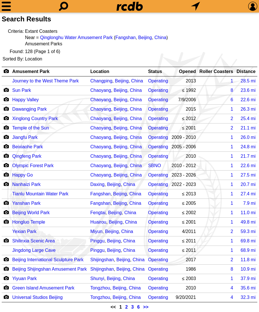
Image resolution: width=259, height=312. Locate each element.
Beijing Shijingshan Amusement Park (49, 269)
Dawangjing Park (29, 109)
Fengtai (97, 212)
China (160, 37)
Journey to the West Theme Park (45, 80)
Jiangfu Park (25, 137)
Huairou (98, 222)
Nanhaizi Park (26, 184)
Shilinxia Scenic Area (33, 240)
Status (155, 71)
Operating (158, 80)
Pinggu (97, 240)
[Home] (130, 6)
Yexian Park (24, 231)
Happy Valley (25, 99)
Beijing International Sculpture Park (47, 259)
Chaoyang (100, 90)
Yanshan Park (26, 203)
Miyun (96, 231)
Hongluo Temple (28, 222)
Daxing (97, 184)
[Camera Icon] (6, 90)
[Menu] (6, 6)
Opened (187, 71)
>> (145, 307)
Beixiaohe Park (27, 146)
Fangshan (125, 37)
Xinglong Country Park (35, 118)
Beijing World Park (31, 212)
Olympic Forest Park (33, 165)
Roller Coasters (216, 71)
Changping (101, 80)
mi (248, 80)
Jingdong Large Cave (34, 250)
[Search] (63, 6)
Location (99, 71)
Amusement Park (31, 71)
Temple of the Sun (30, 127)
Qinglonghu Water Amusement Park (76, 37)
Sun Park (21, 90)
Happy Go (22, 175)
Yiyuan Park (24, 278)
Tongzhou (100, 287)
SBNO (154, 165)
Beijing (145, 37)
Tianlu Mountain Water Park (40, 193)
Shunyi (97, 278)
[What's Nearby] (195, 6)
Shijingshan (102, 259)
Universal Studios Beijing (37, 297)
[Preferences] (252, 6)
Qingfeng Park (26, 156)
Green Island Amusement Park (43, 287)
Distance (246, 71)
